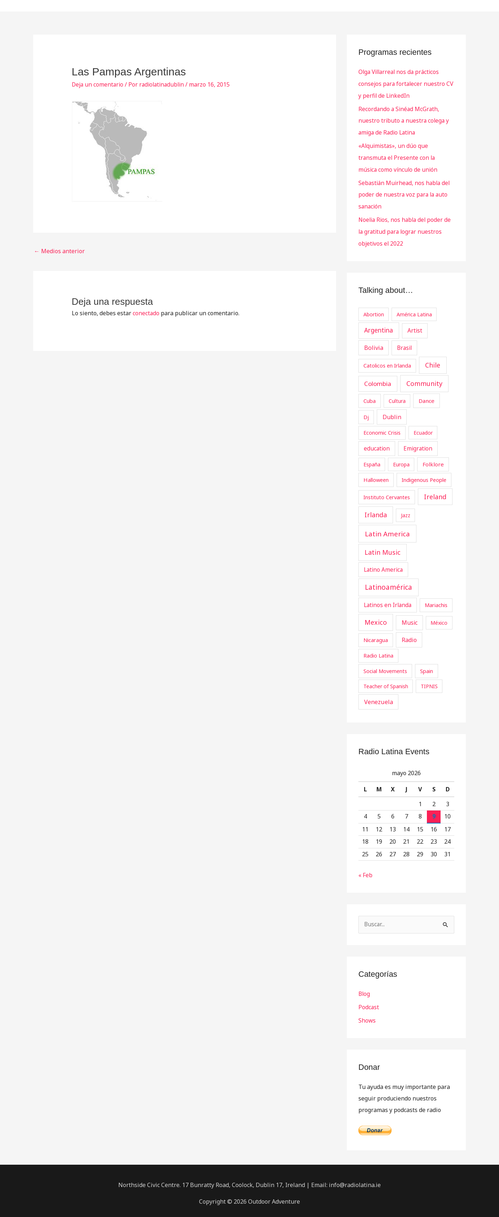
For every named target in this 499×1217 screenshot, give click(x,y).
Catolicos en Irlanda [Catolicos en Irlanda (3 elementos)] (387, 361)
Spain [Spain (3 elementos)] (426, 666)
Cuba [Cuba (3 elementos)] (369, 396)
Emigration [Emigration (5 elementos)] (417, 444)
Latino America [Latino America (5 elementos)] (383, 565)
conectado (146, 313)
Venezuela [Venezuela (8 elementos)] (378, 697)
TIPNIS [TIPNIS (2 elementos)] (429, 681)
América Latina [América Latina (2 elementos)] (414, 309)
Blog (364, 989)
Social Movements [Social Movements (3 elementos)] (385, 666)
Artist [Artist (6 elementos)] (414, 326)
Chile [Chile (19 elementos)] (432, 360)
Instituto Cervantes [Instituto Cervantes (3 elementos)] (386, 492)
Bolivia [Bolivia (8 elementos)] (373, 343)
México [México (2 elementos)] (438, 618)
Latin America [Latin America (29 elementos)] (387, 529)
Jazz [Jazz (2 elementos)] (405, 511)
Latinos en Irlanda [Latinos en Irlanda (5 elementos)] (387, 600)
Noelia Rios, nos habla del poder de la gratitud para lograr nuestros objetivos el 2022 (406, 227)
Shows (367, 1015)
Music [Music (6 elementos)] (410, 618)
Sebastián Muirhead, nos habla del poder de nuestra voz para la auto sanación (405, 191)
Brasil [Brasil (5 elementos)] (404, 343)
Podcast (368, 1002)
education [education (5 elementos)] (377, 444)
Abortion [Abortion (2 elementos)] (373, 309)
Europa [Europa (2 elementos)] (401, 460)
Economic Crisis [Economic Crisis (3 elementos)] (382, 427)
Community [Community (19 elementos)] (424, 379)
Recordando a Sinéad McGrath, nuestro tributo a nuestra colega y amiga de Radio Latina (404, 119)
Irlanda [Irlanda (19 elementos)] (376, 510)
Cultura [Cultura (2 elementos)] (397, 396)
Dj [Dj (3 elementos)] (366, 412)
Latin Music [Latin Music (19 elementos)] (383, 548)
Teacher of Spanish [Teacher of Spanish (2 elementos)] (385, 681)
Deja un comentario (98, 84)
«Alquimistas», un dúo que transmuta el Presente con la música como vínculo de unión (398, 155)
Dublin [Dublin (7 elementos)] (392, 412)
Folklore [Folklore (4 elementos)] (433, 459)
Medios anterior (59, 251)
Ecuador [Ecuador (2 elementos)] (423, 428)
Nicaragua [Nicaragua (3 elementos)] (375, 635)
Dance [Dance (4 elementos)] (426, 396)
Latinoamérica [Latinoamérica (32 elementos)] (388, 583)
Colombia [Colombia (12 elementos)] (377, 379)
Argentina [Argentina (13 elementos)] (378, 326)
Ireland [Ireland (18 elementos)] (435, 492)
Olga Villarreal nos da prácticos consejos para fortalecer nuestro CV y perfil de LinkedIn (402, 83)
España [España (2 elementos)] (371, 460)
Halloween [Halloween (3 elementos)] (376, 475)
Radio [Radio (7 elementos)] (409, 635)
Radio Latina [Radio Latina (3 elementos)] (378, 650)
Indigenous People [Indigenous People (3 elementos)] (424, 475)
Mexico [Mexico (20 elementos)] (376, 617)
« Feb (365, 871)
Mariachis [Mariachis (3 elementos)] (436, 600)
